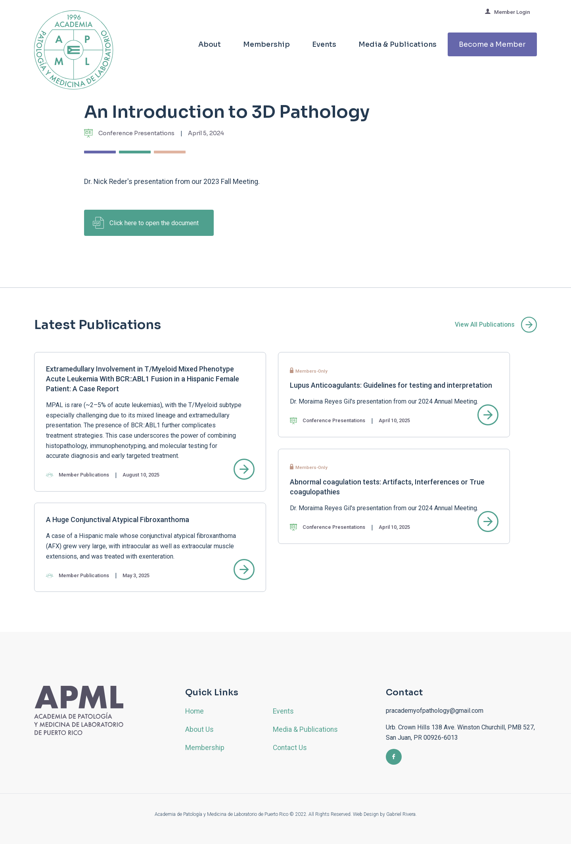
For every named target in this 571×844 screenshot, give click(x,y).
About (209, 44)
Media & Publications (397, 44)
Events (324, 44)
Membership (266, 44)
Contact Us (290, 748)
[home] (73, 55)
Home (194, 711)
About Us (199, 729)
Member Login (507, 11)
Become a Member (492, 44)
